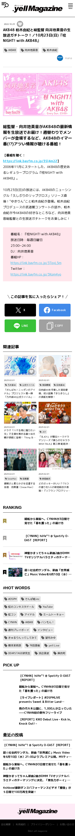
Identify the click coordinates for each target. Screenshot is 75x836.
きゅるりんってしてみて (22, 637)
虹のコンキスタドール (21, 606)
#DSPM (12, 599)
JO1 (44, 431)
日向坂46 (60, 385)
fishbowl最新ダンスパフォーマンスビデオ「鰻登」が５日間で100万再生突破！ (37, 790)
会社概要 (6, 824)
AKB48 (12, 50)
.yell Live (53, 645)
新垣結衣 (46, 478)
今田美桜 (35, 645)
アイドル (29, 614)
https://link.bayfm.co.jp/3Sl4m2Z (30, 161)
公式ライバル (28, 385)
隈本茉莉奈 (14, 645)
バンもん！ (47, 622)
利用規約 (20, 824)
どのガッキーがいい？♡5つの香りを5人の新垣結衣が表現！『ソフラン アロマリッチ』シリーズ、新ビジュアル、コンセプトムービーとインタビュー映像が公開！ (54, 487)
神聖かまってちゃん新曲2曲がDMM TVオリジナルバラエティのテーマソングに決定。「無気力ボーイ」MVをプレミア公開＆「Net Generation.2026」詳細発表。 (37, 778)
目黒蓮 (26, 478)
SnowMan (12, 478)
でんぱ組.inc (32, 599)
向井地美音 (31, 50)
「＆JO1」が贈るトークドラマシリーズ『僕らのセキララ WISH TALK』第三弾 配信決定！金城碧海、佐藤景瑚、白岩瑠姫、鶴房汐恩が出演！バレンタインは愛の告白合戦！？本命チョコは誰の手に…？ (54, 440)
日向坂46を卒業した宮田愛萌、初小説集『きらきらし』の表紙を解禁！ (54, 393)
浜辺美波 (44, 653)
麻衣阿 (61, 653)
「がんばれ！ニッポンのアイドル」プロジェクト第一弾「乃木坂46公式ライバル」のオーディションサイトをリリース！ (20, 393)
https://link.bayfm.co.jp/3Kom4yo (36, 274)
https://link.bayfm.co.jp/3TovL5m (36, 263)
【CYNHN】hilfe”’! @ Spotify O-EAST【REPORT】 (37, 745)
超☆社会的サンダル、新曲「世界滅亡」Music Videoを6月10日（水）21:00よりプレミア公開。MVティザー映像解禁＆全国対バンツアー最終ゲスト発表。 (37, 755)
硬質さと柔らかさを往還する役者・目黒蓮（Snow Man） (19, 485)
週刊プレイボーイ (18, 630)
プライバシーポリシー (43, 824)
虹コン (12, 614)
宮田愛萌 (46, 385)
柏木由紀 (52, 50)
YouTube (48, 606)
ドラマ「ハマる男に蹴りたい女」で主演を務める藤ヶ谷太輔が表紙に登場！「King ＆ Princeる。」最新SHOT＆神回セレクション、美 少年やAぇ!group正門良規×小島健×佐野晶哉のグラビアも (20, 434)
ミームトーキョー (53, 614)
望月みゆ (50, 637)
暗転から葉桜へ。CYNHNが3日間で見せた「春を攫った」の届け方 (37, 766)
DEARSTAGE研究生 (19, 653)
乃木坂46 (12, 385)
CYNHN (12, 622)
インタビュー (45, 630)
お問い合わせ (67, 824)
